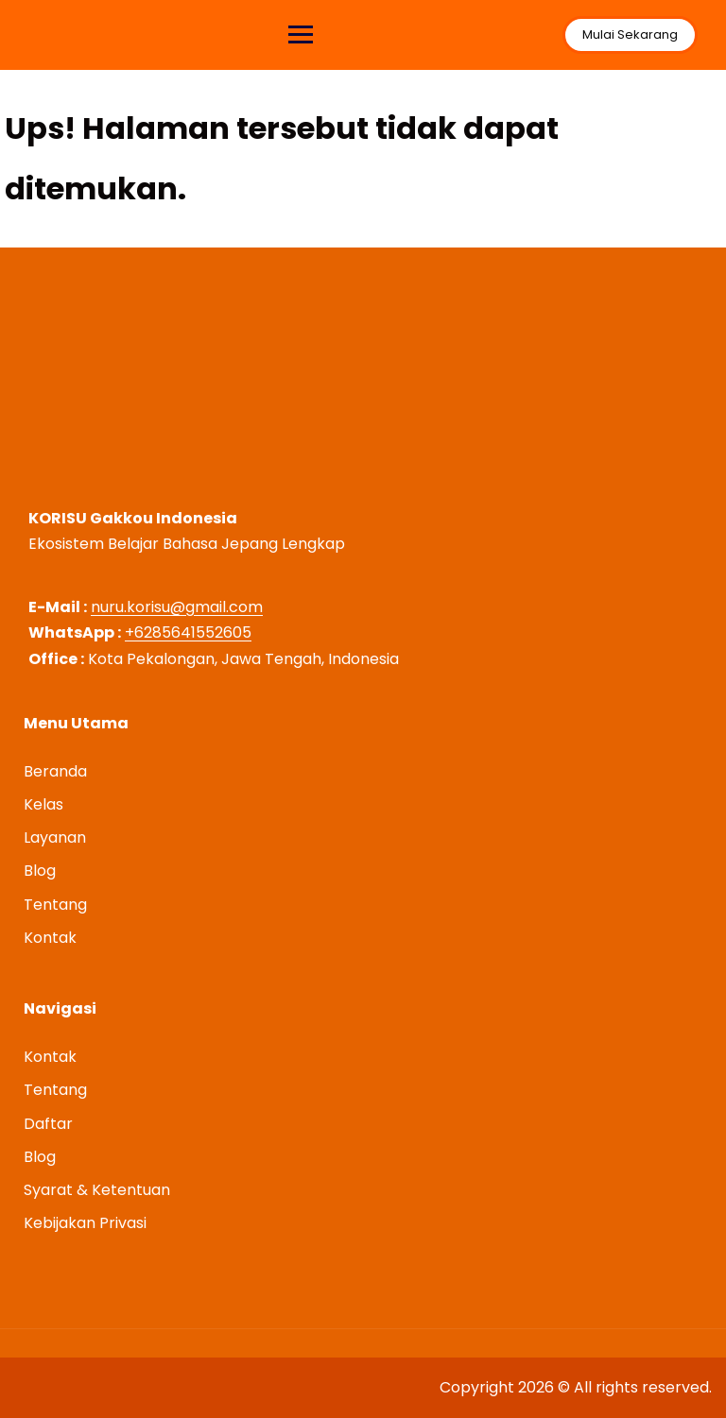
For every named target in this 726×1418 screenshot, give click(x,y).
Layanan (55, 837)
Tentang (55, 904)
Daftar (48, 1124)
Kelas (43, 804)
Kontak (50, 937)
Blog (40, 870)
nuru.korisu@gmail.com (177, 607)
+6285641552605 (188, 632)
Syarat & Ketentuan (97, 1190)
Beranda (55, 771)
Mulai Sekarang (630, 34)
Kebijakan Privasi (85, 1223)
